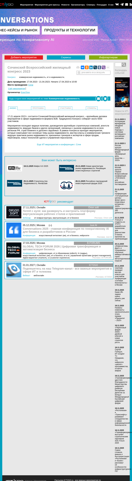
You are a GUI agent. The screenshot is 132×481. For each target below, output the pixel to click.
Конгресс (12, 77)
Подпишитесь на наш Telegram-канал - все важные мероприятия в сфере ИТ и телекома (67, 270)
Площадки (102, 5)
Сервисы (66, 57)
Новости (65, 5)
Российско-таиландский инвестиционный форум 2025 (91, 182)
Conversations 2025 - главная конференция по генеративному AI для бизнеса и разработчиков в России (66, 230)
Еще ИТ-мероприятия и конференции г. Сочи (59, 144)
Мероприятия (26, 5)
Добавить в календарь (93, 72)
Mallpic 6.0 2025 (41, 166)
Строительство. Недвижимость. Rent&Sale (36, 182)
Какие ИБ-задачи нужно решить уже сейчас (120, 296)
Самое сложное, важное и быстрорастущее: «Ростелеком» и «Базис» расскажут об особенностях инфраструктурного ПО (123, 460)
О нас (111, 5)
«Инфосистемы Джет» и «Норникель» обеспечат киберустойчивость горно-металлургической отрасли (123, 253)
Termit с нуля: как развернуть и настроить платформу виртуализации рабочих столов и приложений (59, 213)
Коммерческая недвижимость (32, 77)
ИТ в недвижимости (55, 77)
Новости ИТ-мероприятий (122, 112)
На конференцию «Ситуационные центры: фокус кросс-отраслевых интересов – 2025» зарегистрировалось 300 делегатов (123, 202)
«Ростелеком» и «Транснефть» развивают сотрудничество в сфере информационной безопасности (122, 417)
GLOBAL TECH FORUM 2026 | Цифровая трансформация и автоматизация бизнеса (62, 248)
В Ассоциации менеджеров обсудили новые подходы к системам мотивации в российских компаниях (120, 128)
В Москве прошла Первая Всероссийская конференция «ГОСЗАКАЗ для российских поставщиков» (121, 174)
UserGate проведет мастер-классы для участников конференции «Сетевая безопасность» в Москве (121, 276)
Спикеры (90, 5)
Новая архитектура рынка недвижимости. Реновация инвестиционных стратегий (91, 168)
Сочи (30, 85)
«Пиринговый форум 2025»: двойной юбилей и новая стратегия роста (120, 335)
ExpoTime (25, 92)
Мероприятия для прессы (47, 5)
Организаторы (78, 5)
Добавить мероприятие (24, 57)
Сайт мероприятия (16, 88)
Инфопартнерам (108, 57)
